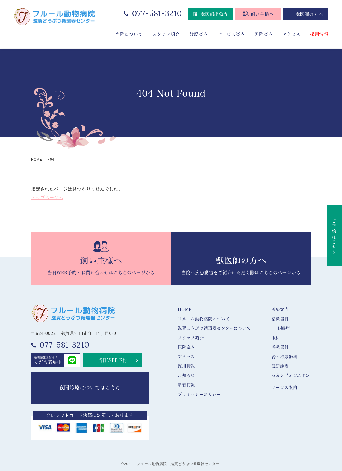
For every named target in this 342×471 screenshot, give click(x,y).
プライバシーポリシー (199, 394)
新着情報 (186, 384)
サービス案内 (284, 387)
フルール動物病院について (204, 318)
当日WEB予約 (112, 360)
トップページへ (47, 197)
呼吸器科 (280, 347)
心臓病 (283, 328)
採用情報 (319, 34)
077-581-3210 (157, 13)
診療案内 (280, 309)
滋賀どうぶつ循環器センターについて (214, 328)
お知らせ (186, 375)
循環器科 (280, 318)
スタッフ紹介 (191, 337)
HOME (185, 309)
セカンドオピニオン (291, 375)
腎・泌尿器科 (284, 356)
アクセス (291, 34)
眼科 (276, 337)
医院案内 (263, 34)
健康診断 (280, 365)
